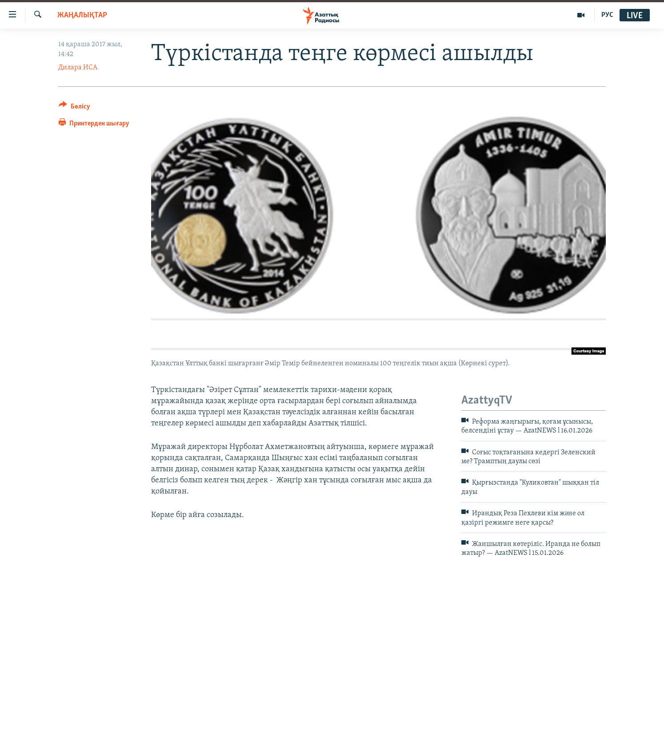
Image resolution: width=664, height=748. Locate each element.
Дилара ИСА (77, 67)
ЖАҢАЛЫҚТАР (82, 15)
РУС (607, 15)
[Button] (74, 108)
